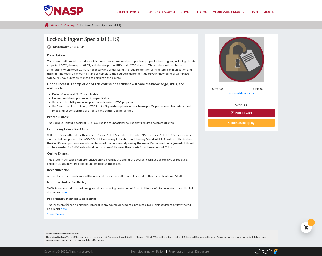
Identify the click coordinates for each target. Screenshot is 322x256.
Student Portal (129, 12)
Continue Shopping (241, 123)
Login (253, 12)
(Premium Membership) (241, 93)
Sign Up (268, 12)
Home (185, 12)
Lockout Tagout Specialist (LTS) (100, 25)
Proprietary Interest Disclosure (189, 251)
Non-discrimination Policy (147, 251)
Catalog (200, 12)
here (64, 192)
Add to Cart (241, 112)
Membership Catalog (228, 12)
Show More (54, 214)
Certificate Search (161, 12)
